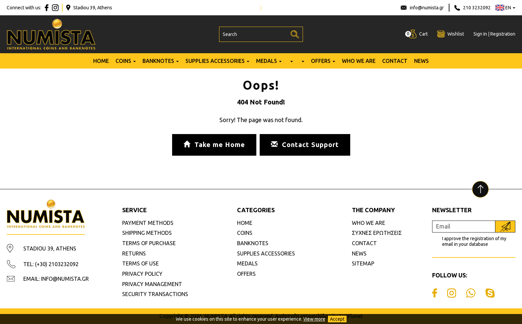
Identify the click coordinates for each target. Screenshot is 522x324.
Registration (502, 34)
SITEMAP (363, 263)
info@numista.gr (427, 7)
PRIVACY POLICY (142, 274)
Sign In (480, 34)
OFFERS (321, 61)
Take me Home (214, 144)
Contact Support (305, 144)
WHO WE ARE (359, 61)
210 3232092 (477, 7)
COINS (123, 61)
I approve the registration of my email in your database (474, 241)
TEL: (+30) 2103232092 (51, 264)
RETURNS (134, 253)
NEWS (421, 61)
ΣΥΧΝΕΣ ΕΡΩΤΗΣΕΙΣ (377, 233)
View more (314, 319)
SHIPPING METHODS (147, 233)
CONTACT (394, 61)
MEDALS (266, 61)
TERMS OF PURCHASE (149, 243)
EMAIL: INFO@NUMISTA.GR (56, 279)
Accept (337, 319)
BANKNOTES (158, 61)
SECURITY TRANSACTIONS (155, 294)
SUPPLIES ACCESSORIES (215, 61)
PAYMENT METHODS (147, 223)
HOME (101, 61)
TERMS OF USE (140, 263)
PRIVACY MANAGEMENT (152, 284)
